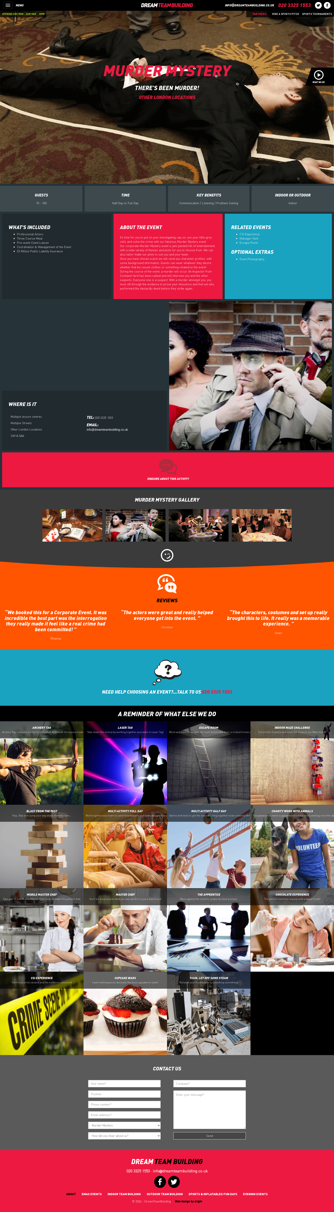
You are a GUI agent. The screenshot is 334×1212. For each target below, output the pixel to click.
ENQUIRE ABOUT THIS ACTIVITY (168, 478)
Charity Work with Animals (293, 813)
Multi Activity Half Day (209, 813)
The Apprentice (208, 897)
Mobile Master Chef (42, 897)
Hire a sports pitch (285, 13)
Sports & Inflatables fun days (213, 1194)
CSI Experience (250, 234)
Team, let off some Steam (209, 980)
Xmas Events (92, 1194)
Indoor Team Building (124, 1194)
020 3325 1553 (138, 1171)
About (71, 1194)
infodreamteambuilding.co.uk (249, 5)
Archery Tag (43, 730)
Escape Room (249, 242)
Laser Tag (125, 730)
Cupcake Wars (125, 980)
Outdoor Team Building (165, 1194)
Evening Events (255, 1194)
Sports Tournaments (317, 13)
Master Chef (125, 897)
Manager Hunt (249, 238)
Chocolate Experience (292, 897)
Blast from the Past (41, 813)
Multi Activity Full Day (126, 813)
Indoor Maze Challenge (292, 730)
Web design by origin (188, 1201)
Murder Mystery (167, 70)
